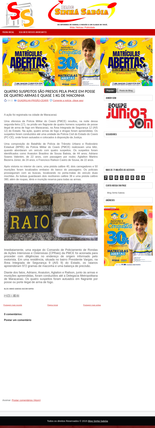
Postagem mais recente (12, 305)
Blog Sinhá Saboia (115, 193)
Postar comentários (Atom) (26, 400)
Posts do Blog (126, 90)
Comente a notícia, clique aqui (68, 100)
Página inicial (52, 305)
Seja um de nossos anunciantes (33, 32)
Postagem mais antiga (92, 305)
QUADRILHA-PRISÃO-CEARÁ (32, 100)
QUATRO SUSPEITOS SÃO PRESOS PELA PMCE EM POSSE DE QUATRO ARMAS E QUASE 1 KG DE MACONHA (49, 93)
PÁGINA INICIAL (8, 32)
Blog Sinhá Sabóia (98, 421)
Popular (110, 90)
